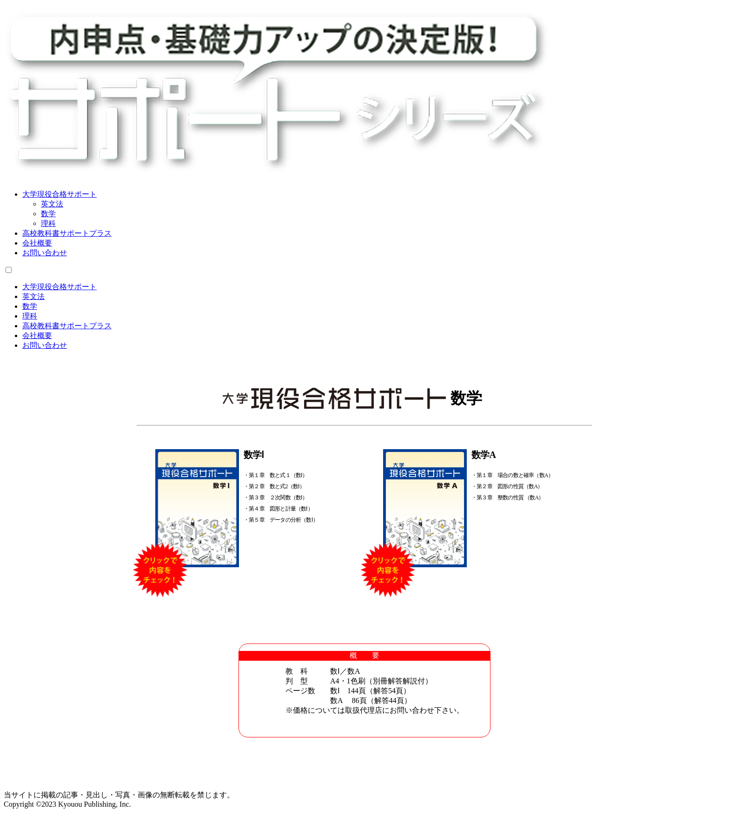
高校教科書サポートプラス (67, 233)
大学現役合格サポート (59, 194)
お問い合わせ (44, 253)
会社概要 (37, 243)
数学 (48, 214)
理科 (48, 223)
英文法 (52, 204)
